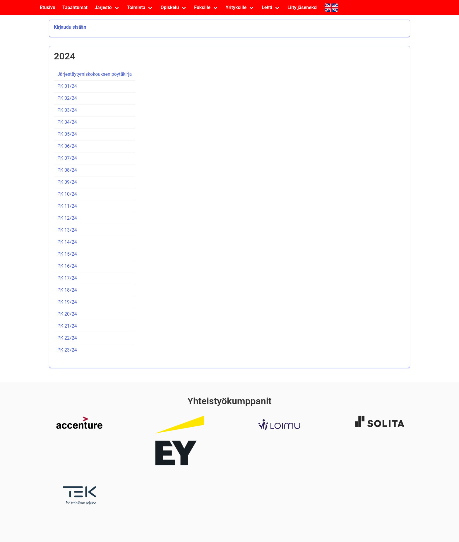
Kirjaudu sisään (70, 27)
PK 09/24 (67, 182)
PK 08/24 (67, 170)
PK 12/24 (67, 218)
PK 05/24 (67, 134)
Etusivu (47, 7)
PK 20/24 (67, 314)
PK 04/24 (67, 122)
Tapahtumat (75, 7)
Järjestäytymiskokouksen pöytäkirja (94, 74)
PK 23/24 (67, 350)
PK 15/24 (67, 254)
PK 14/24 (67, 242)
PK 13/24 (67, 230)
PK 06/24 (67, 146)
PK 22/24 (67, 338)
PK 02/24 (67, 98)
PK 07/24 (67, 158)
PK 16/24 (67, 266)
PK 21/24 (67, 326)
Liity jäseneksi (302, 7)
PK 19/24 (67, 302)
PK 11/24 (67, 206)
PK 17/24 (67, 278)
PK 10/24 (67, 194)
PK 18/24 (67, 290)
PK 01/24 (67, 86)
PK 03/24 (67, 110)
